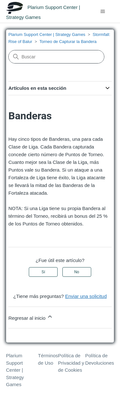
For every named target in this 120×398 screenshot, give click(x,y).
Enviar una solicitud (86, 296)
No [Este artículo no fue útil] (76, 272)
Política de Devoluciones (99, 359)
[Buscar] (56, 56)
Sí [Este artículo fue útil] (43, 272)
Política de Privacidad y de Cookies (71, 363)
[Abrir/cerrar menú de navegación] (102, 11)
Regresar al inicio (30, 317)
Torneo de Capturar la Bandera (68, 41)
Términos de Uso (48, 359)
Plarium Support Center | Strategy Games (46, 34)
